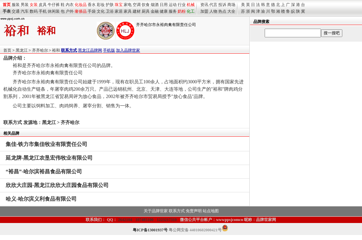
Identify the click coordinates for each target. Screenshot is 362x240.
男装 (25, 4)
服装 (16, 4)
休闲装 (54, 11)
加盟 (204, 11)
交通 (16, 11)
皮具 (43, 4)
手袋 (92, 11)
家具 (128, 11)
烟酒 (155, 4)
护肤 (110, 4)
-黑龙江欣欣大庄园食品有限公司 (57, 185)
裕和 (56, 50)
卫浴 (110, 11)
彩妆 (101, 4)
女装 (34, 4)
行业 (182, 4)
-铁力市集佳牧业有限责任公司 (46, 144)
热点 (222, 11)
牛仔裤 (54, 4)
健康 (164, 11)
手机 (43, 11)
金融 (155, 11)
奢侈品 (81, 11)
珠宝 (119, 4)
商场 (231, 4)
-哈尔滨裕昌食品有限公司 (44, 171)
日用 (164, 4)
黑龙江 (22, 50)
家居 (119, 11)
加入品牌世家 (128, 50)
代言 (213, 4)
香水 (92, 4)
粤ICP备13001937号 (150, 230)
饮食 (146, 4)
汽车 (25, 11)
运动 (173, 4)
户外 (70, 11)
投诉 (222, 4)
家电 (128, 4)
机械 (191, 4)
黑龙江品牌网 (90, 50)
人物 (213, 11)
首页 (7, 50)
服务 (173, 11)
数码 (34, 11)
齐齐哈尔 (40, 50)
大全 (231, 11)
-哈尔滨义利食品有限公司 (41, 199)
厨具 (146, 11)
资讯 (204, 4)
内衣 (70, 4)
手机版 (109, 50)
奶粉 (182, 11)
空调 (137, 4)
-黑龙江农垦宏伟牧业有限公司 (49, 158)
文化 (101, 11)
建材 (137, 11)
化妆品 (81, 4)
